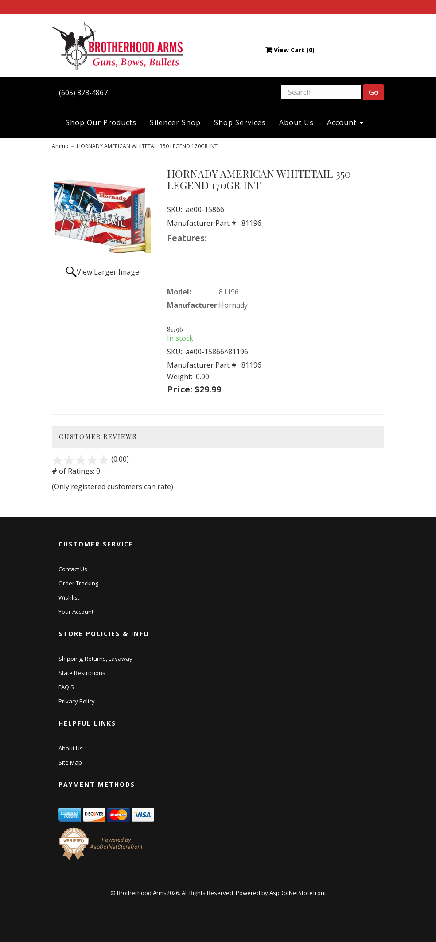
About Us (296, 122)
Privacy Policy (76, 701)
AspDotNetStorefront (297, 893)
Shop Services (240, 122)
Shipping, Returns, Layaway (95, 659)
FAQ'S (66, 687)
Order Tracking (78, 583)
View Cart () (290, 50)
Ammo (60, 146)
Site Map (70, 762)
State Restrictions (81, 673)
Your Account (75, 612)
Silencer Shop (175, 122)
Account (345, 122)
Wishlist (68, 597)
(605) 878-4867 (83, 93)
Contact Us (72, 569)
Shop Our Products (101, 122)
